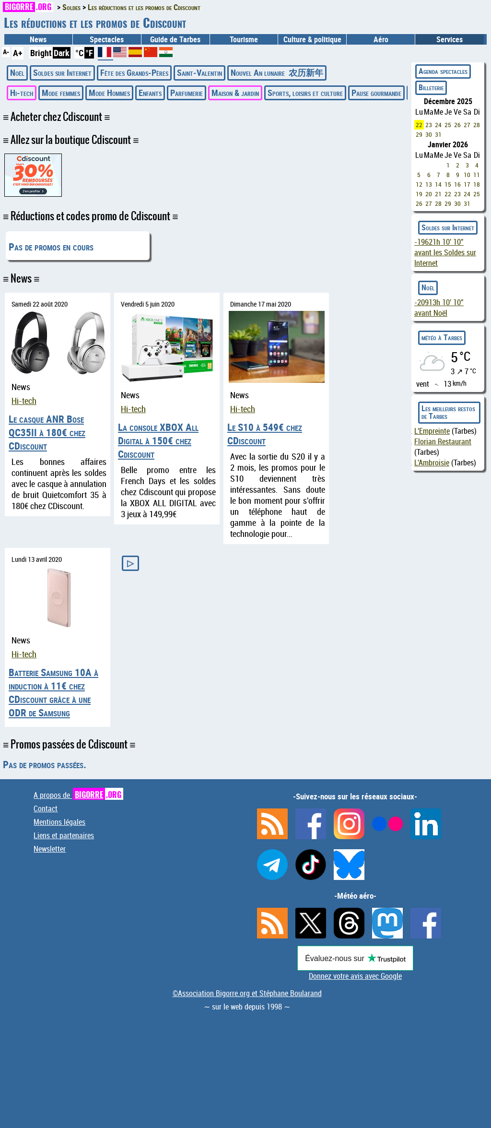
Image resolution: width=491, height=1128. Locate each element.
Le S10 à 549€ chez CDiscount (264, 433)
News (38, 39)
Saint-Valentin (199, 72)
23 (428, 124)
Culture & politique (312, 39)
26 (457, 124)
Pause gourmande (376, 92)
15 (447, 184)
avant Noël (439, 307)
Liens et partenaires (64, 835)
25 (447, 124)
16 (457, 184)
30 (428, 134)
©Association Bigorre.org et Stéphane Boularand (247, 993)
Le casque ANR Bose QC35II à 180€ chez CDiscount (47, 432)
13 (428, 184)
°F (89, 53)
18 (476, 184)
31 (438, 134)
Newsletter (50, 848)
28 (476, 124)
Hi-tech (21, 92)
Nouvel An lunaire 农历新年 (277, 72)
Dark (62, 53)
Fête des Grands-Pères (134, 72)
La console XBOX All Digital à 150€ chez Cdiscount (158, 440)
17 (467, 184)
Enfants (150, 92)
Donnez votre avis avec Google (355, 976)
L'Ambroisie (431, 462)
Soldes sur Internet (62, 72)
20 (428, 194)
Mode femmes (61, 92)
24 (438, 124)
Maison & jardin (235, 92)
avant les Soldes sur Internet (445, 252)
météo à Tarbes (441, 337)
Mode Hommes (109, 92)
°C (79, 53)
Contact (46, 808)
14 (438, 184)
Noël (17, 72)
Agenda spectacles (443, 71)
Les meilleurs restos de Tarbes (448, 412)
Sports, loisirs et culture (305, 92)
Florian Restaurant (442, 441)
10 (467, 174)
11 (476, 174)
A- (6, 51)
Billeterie (431, 87)
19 (419, 194)
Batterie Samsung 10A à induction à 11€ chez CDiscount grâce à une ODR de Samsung (53, 692)
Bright (41, 53)
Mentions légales (59, 822)
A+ (18, 53)
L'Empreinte (432, 431)
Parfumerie (186, 92)
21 (438, 194)
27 (467, 124)
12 (419, 184)
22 (419, 124)
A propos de (78, 795)
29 (419, 134)
